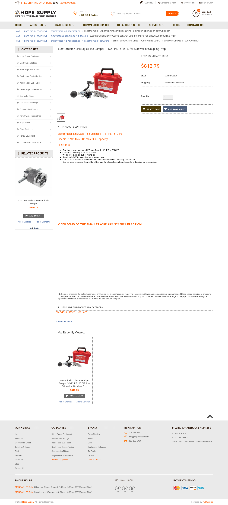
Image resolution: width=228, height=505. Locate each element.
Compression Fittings (29, 109)
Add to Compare (43, 222)
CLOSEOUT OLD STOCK (30, 142)
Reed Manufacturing (154, 56)
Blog (176, 25)
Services (156, 25)
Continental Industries (97, 447)
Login (203, 3)
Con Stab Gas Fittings (29, 103)
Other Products (26, 129)
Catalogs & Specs (129, 25)
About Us (38, 25)
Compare (167, 3)
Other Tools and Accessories (65, 31)
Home (18, 25)
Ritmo (90, 438)
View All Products (64, 321)
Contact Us (195, 25)
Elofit (90, 443)
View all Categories (59, 460)
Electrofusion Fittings (28, 63)
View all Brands (94, 460)
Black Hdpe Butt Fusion (29, 70)
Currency (149, 3)
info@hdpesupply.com (136, 437)
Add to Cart (151, 109)
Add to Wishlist (24, 222)
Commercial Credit (96, 25)
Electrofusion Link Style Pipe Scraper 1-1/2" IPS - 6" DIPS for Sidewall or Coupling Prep (74, 383)
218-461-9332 (132, 432)
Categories (64, 25)
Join (211, 3)
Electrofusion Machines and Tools (68, 36)
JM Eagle (92, 451)
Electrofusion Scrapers (96, 41)
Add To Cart (33, 215)
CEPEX (91, 455)
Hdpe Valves (25, 123)
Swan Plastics (94, 434)
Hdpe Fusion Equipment (35, 31)
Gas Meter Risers (27, 96)
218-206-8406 (132, 441)
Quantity (145, 96)
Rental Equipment (27, 136)
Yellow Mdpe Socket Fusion (31, 89)
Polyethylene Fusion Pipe (30, 116)
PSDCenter (208, 502)
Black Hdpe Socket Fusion (31, 76)
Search (172, 13)
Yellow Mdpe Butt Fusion (30, 83)
